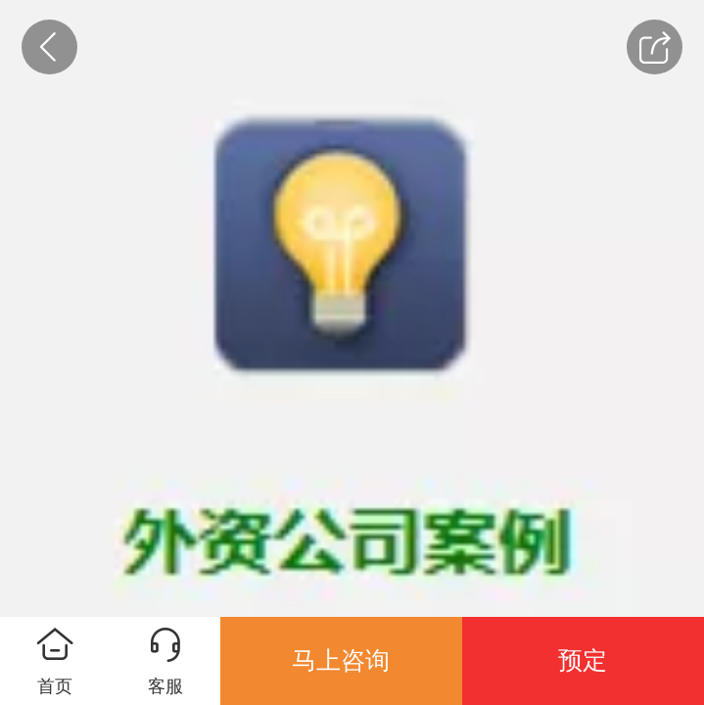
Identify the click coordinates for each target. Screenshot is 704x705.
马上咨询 (341, 660)
